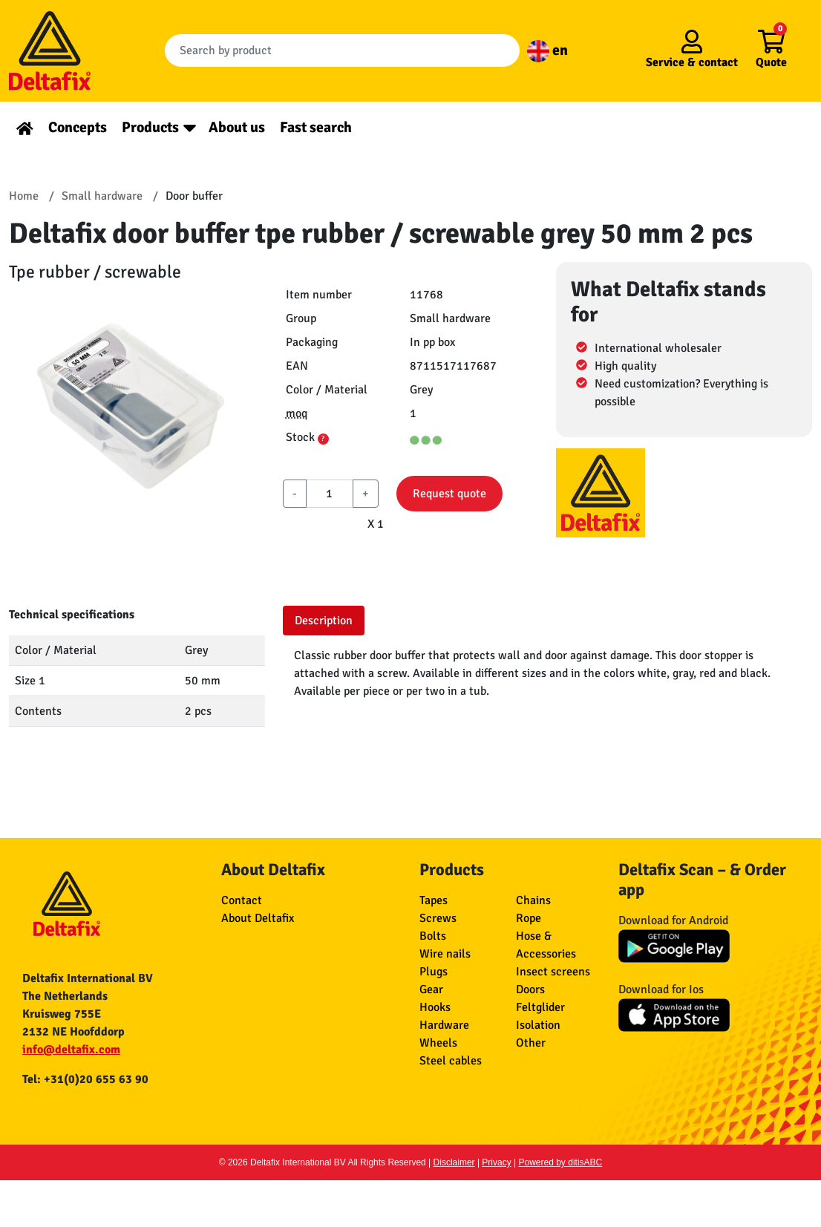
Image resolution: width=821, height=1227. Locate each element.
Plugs (433, 971)
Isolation (538, 1025)
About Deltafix (257, 918)
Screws (438, 918)
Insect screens (553, 971)
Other (531, 1042)
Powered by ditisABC (561, 1162)
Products (150, 127)
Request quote (449, 493)
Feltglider (540, 1007)
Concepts (77, 127)
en (547, 50)
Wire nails (445, 953)
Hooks (435, 1007)
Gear (431, 989)
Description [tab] (324, 620)
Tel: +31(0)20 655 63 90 (85, 1079)
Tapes (433, 900)
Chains (533, 900)
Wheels (438, 1042)
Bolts (432, 936)
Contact (241, 900)
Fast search (316, 127)
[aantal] (330, 494)
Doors (530, 989)
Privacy (496, 1162)
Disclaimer (454, 1162)
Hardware (444, 1025)
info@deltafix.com (71, 1049)
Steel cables (450, 1060)
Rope (528, 918)
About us (237, 127)
